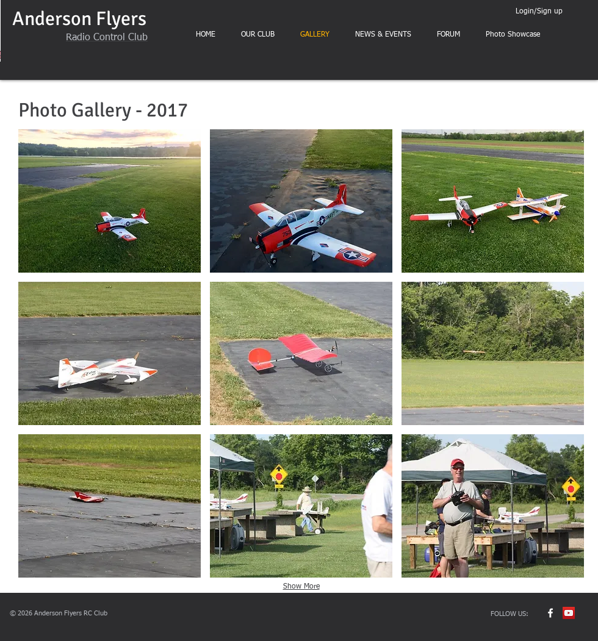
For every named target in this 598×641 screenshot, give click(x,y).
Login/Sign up (539, 11)
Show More (301, 586)
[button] (109, 201)
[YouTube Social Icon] (569, 613)
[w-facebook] (550, 613)
